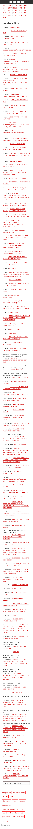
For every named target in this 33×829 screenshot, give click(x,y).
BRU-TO (16, 652)
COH (14, 615)
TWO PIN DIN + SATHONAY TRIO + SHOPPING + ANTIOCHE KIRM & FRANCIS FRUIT (15, 729)
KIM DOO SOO (14, 329)
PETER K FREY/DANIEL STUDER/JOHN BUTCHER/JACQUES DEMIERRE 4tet (16, 82)
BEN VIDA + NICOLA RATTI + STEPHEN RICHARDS (14, 204)
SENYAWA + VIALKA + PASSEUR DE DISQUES (15, 349)
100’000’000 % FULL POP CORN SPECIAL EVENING (15, 610)
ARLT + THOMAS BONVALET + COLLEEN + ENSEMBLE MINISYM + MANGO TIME (15, 703)
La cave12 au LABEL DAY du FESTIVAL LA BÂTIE (15, 388)
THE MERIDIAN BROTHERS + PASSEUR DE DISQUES (13, 579)
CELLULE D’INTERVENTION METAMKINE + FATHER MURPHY (16, 61)
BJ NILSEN (13, 268)
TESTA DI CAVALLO (18, 370)
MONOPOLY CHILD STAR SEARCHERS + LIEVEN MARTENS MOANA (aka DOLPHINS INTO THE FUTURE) (16, 551)
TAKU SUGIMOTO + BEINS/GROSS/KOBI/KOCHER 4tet (16, 491)
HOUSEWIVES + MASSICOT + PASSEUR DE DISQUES (14, 417)
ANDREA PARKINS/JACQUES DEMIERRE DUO (15, 132)
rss (8, 821)
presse (15, 801)
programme (6, 792)
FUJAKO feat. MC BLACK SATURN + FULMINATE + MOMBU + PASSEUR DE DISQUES (16, 274)
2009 (20, 8)
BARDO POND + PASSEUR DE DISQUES (14, 430)
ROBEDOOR (16, 589)
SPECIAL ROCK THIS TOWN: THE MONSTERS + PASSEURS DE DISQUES (13, 245)
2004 (20, 5)
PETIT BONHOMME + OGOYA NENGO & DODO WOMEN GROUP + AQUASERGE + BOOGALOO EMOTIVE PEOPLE (16, 717)
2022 (10, 15)
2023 (15, 15)
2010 (25, 8)
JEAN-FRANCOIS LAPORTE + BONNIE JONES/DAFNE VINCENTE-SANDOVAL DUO (13, 223)
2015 (25, 10)
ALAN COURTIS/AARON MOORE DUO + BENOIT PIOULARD (16, 139)
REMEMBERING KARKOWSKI (12, 296)
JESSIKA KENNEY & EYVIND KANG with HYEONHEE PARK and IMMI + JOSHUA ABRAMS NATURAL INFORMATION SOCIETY (16, 629)
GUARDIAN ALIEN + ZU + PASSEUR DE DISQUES (16, 338)
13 (22, 2)
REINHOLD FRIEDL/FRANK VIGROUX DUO (15, 95)
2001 (4, 5)
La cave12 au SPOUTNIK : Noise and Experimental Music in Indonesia (16, 514)
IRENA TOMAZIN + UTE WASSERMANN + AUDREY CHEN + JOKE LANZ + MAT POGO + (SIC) (16, 662)
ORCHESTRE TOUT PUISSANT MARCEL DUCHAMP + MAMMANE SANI (15, 172)
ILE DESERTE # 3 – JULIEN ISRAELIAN (15, 620)
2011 (4, 10)
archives (22, 801)
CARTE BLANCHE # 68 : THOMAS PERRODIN (16, 467)
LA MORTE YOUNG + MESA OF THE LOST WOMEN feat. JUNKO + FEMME (15, 571)
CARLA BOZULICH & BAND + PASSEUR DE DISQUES (14, 210)
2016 (4, 12)
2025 (25, 15)
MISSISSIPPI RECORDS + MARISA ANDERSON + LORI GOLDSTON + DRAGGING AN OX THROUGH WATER (16, 451)
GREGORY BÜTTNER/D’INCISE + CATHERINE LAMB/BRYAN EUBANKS (16, 125)
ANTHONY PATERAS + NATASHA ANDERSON (16, 520)
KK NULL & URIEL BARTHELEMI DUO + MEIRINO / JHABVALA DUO (15, 743)
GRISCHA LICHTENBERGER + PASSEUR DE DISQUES (15, 776)
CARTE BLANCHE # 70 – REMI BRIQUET (15, 637)
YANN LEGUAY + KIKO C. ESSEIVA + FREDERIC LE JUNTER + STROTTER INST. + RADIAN (16, 676)
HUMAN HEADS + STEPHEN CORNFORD (14, 399)
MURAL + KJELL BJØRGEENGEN (14, 472)
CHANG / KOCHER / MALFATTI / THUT (14, 325)
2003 (15, 5)
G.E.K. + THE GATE (17, 144)
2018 (15, 12)
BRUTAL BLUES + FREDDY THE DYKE (14, 497)
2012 (10, 10)
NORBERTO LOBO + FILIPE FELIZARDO (16, 605)
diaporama (6, 801)
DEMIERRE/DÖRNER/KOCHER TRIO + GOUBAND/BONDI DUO (14, 480)
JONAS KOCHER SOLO (17, 178)
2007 (10, 8)
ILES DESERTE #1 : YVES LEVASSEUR (15, 405)
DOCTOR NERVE (19, 444)
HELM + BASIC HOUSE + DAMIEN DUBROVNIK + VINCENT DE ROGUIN (15, 439)
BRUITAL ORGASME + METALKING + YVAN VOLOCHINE (16, 307)
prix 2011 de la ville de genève (13, 813)
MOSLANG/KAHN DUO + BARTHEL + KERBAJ (16, 565)
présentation (6, 805)
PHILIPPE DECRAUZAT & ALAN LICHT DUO (15, 394)
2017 (10, 12)
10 (18, 2)
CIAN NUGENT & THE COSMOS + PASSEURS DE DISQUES (16, 216)
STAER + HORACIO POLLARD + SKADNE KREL (14, 112)
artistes (5, 796)
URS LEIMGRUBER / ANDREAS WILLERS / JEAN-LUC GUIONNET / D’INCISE (16, 460)
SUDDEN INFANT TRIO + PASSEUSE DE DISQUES (15, 258)
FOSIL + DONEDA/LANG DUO (11, 750)
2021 (4, 15)
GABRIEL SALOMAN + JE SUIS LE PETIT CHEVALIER (16, 424)
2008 (15, 8)
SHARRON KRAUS (16, 161)
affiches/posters (19, 792)
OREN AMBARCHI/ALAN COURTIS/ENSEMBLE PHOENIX (16, 189)
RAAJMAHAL (15, 27)
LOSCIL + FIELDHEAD (18, 75)
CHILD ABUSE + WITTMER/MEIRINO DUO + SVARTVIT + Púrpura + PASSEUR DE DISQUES (16, 505)
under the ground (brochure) (12, 809)
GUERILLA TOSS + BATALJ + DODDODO (14, 737)
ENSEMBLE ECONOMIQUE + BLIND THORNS (16, 284)
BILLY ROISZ (17, 693)
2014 (20, 10)
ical (3, 821)
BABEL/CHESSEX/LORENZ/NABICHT (17, 50)
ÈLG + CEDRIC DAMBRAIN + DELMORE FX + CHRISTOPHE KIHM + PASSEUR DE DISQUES (16, 196)
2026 (4, 17)
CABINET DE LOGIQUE (19, 377)
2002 (10, 5)
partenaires (6, 816)
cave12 (4, 1)
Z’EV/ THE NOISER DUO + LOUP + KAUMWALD (16, 264)
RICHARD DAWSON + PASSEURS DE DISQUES (14, 252)
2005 (25, 5)
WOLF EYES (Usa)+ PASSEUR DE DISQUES (13, 302)
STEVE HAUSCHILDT (20, 585)
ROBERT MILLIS (15, 280)
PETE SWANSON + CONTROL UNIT (14, 37)
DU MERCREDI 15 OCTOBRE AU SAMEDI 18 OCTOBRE (14, 537)
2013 (15, 10)
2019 (20, 12)
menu (29, 1)
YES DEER (13, 333)
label (11, 796)
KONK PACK (13, 312)
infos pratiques (18, 816)
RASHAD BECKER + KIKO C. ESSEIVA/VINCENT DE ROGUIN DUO (16, 155)
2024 (20, 15)
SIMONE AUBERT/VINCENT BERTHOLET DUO (15, 360)
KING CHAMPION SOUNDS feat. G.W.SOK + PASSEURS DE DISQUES (15, 238)
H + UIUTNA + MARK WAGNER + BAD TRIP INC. (14, 149)
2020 (25, 12)
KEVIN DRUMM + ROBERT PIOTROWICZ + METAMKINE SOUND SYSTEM (16, 318)
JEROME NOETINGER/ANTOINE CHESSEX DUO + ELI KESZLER (15, 69)
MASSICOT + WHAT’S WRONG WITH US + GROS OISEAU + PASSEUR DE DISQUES (16, 768)
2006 (4, 8)
